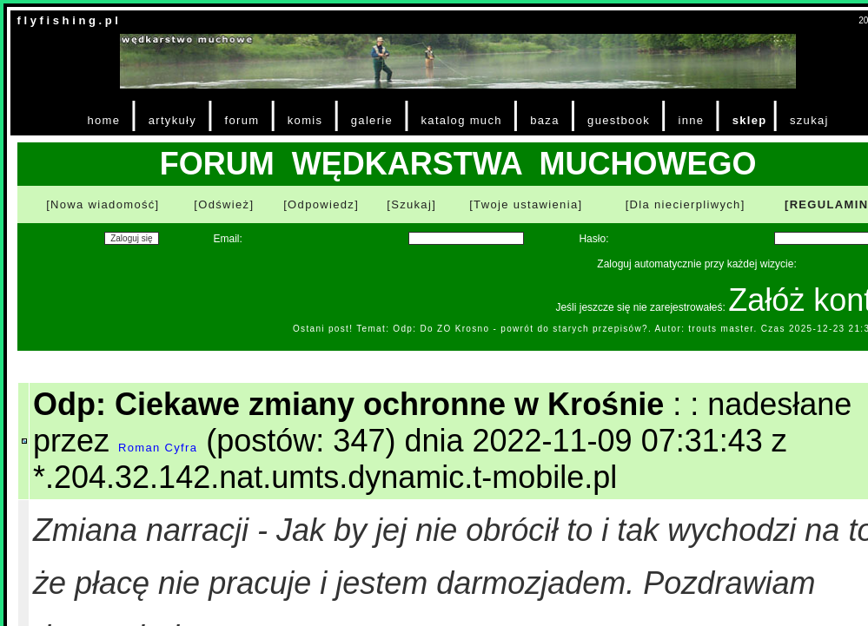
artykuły (172, 120)
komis (305, 120)
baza (545, 120)
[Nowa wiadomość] (102, 204)
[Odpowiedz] (321, 204)
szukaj (809, 120)
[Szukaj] (411, 204)
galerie (372, 120)
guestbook (618, 120)
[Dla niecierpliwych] (685, 204)
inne (691, 120)
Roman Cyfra (157, 447)
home (103, 120)
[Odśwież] (224, 204)
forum (242, 120)
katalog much (461, 120)
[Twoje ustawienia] (525, 204)
